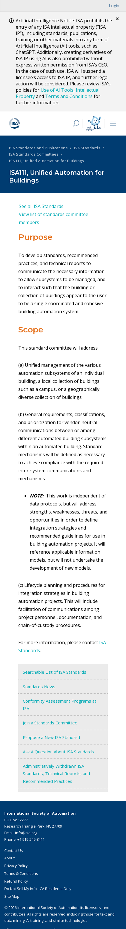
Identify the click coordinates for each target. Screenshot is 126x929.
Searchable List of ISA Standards (54, 671)
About (9, 857)
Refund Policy (16, 880)
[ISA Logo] (37, 122)
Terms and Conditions (69, 96)
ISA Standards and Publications (38, 147)
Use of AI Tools (57, 90)
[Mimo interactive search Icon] (94, 122)
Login (114, 5)
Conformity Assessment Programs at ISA (59, 703)
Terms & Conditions (21, 872)
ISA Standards (87, 147)
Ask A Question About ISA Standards (58, 751)
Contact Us (13, 849)
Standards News (39, 686)
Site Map (11, 895)
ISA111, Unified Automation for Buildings (46, 159)
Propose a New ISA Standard (51, 736)
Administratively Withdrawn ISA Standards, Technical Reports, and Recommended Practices (56, 772)
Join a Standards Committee (50, 722)
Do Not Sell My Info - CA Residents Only (37, 888)
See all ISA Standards (41, 206)
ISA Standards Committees (34, 153)
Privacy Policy (16, 864)
